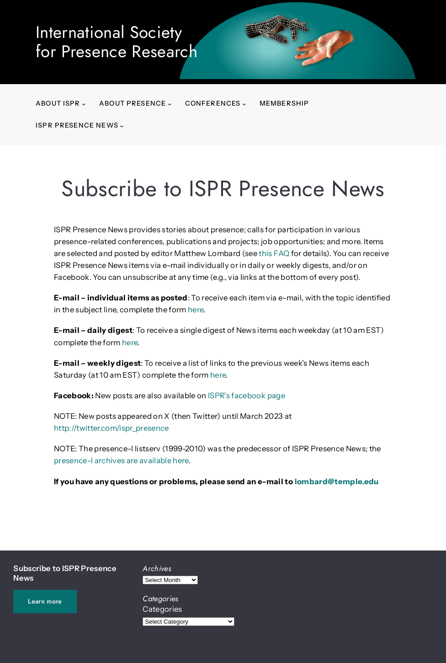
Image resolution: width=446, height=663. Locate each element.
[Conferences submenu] (244, 104)
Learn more (45, 601)
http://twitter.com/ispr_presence (111, 428)
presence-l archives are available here (121, 460)
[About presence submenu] (170, 104)
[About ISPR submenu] (84, 104)
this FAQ (274, 253)
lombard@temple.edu (337, 481)
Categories (162, 609)
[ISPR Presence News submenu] (122, 125)
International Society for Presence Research (116, 42)
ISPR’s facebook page (246, 395)
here (195, 309)
